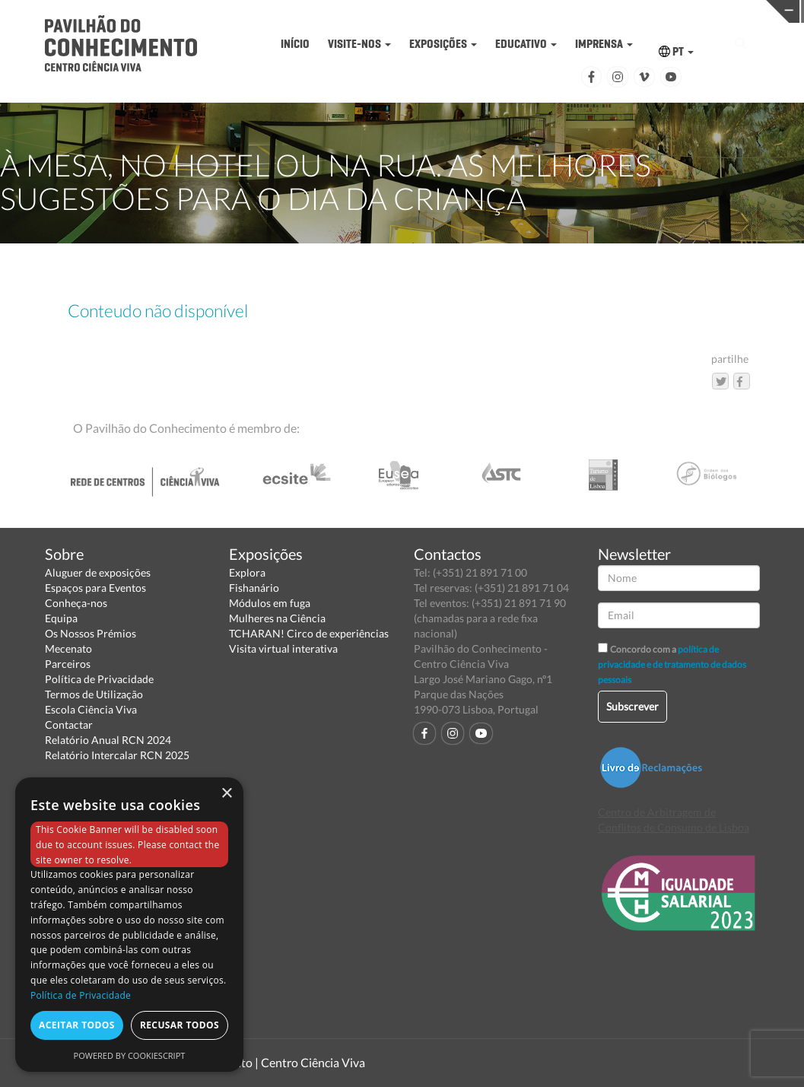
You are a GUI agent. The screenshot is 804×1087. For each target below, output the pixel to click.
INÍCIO (295, 44)
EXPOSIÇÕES (443, 44)
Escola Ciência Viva (91, 709)
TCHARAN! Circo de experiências (309, 633)
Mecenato (68, 648)
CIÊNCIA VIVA (560, 10)
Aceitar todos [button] (77, 1025)
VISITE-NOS (359, 44)
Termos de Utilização (94, 694)
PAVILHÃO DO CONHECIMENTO (386, 11)
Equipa (61, 618)
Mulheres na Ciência (277, 618)
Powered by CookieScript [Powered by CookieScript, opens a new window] (130, 1055)
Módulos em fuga (269, 602)
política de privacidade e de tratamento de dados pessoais (672, 664)
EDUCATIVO (526, 44)
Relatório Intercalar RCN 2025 (117, 755)
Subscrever (632, 706)
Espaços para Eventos (95, 587)
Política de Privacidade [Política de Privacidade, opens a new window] (80, 995)
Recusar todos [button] (179, 1025)
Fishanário (254, 587)
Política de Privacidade (99, 678)
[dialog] (129, 924)
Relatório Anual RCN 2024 (108, 739)
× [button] (226, 793)
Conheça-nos (76, 602)
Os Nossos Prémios (90, 633)
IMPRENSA (604, 44)
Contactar (69, 724)
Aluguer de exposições (98, 572)
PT (676, 51)
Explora (247, 572)
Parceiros (68, 663)
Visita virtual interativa (283, 648)
